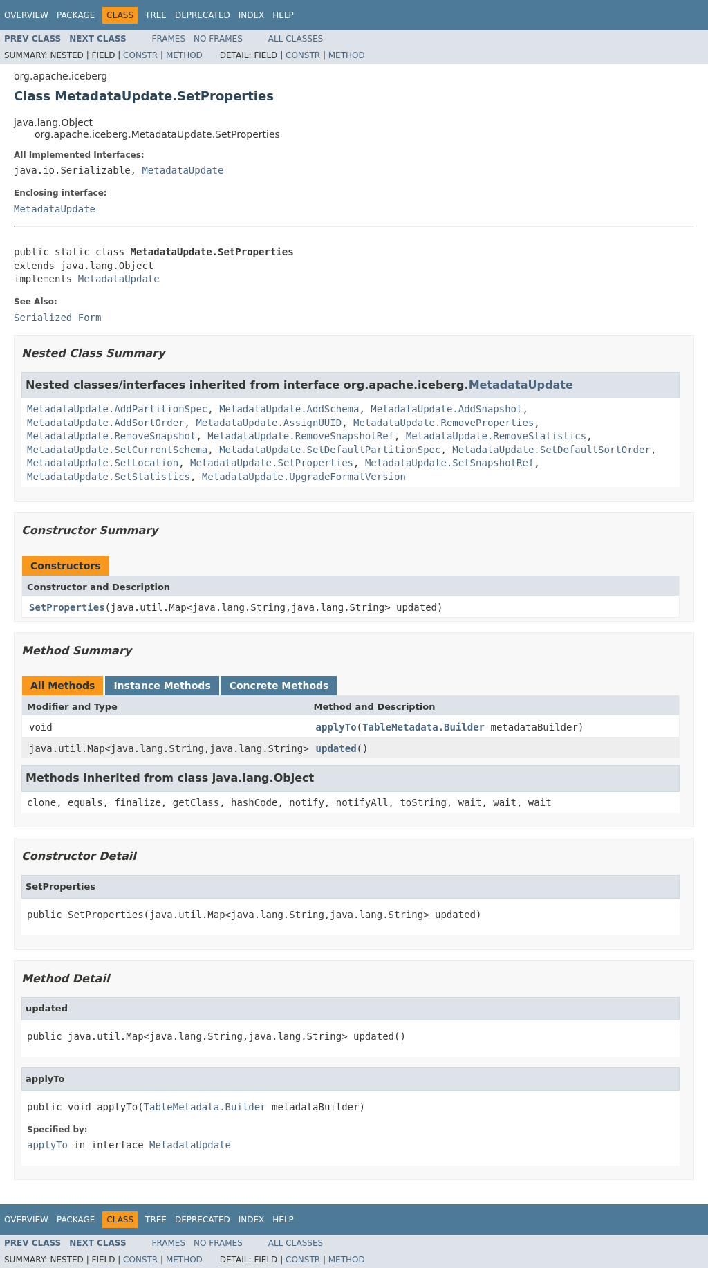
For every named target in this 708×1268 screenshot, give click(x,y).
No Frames (218, 39)
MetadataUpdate (182, 170)
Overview (26, 15)
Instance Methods (161, 685)
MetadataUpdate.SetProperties (271, 462)
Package (76, 15)
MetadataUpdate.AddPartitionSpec (117, 408)
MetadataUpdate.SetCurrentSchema (117, 449)
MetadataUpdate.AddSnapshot (446, 408)
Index (252, 15)
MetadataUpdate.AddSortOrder (106, 422)
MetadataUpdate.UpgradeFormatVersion (304, 476)
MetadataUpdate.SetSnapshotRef (449, 462)
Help (283, 15)
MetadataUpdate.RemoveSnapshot (111, 435)
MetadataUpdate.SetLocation (102, 462)
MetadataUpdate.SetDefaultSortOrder (551, 449)
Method (184, 55)
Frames (169, 39)
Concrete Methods (279, 685)
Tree (156, 15)
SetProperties (67, 607)
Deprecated (202, 15)
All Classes (295, 39)
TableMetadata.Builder (423, 727)
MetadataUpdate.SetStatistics (108, 476)
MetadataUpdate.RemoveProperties (443, 422)
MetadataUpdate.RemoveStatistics (496, 435)
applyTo (336, 727)
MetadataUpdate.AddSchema (289, 408)
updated (336, 748)
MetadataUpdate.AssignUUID (269, 422)
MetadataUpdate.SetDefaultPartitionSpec (329, 449)
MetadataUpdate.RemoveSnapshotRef (300, 435)
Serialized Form (57, 317)
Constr (140, 55)
